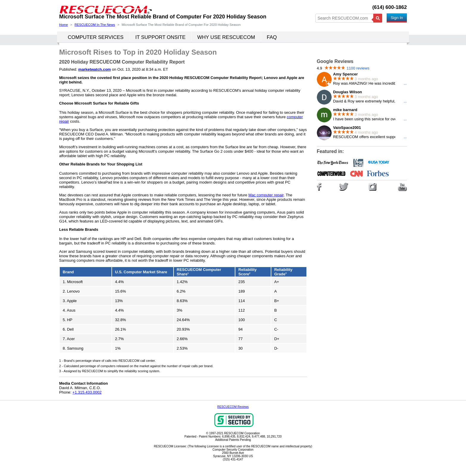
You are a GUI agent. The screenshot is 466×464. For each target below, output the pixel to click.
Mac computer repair (266, 195)
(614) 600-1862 (389, 7)
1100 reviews (358, 68)
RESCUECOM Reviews (233, 406)
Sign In (397, 17)
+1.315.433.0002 (87, 392)
